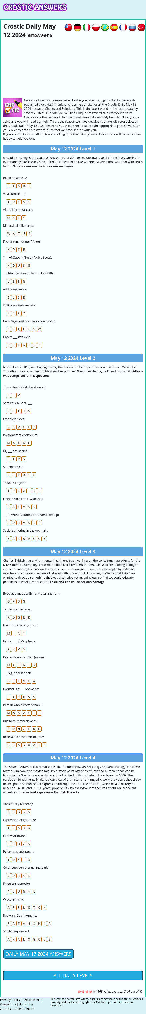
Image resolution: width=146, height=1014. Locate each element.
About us (26, 1004)
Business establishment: (20, 721)
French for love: (14, 419)
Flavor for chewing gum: (20, 625)
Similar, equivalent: (16, 931)
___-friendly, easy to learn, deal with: (28, 273)
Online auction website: (19, 305)
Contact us (8, 1004)
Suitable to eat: (13, 467)
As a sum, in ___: (14, 194)
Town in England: (15, 483)
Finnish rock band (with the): (23, 499)
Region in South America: (20, 915)
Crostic (29, 1009)
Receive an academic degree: (23, 737)
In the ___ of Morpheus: (19, 641)
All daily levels (72, 975)
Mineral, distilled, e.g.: (18, 225)
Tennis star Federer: (17, 609)
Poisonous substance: (18, 851)
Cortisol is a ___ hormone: (21, 689)
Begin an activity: (15, 178)
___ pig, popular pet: (17, 673)
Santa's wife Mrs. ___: (17, 403)
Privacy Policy (10, 999)
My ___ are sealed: (15, 451)
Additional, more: (15, 289)
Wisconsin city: (13, 899)
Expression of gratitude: (20, 820)
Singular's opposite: (17, 883)
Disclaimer (31, 999)
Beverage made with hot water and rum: (31, 593)
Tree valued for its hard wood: (24, 387)
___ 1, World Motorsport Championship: (31, 515)
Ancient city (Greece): (18, 804)
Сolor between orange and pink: (25, 867)
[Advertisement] (73, 67)
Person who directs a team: (22, 705)
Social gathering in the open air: (25, 530)
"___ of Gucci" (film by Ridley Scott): (27, 257)
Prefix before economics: (20, 435)
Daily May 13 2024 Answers (38, 953)
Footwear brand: (14, 836)
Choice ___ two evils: (17, 337)
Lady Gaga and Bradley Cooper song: (29, 321)
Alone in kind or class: (18, 210)
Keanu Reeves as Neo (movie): (24, 657)
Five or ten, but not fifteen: (22, 241)
